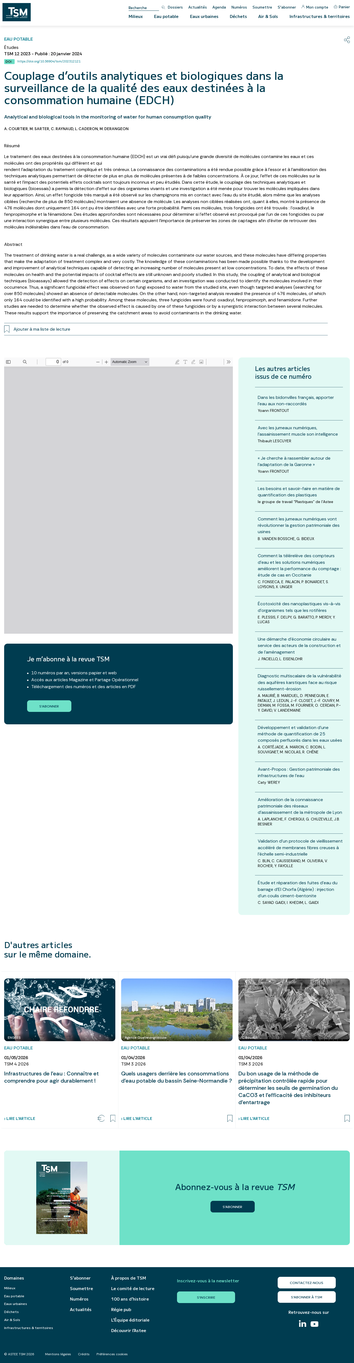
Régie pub (121, 1309)
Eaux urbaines (204, 16)
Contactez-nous (306, 1282)
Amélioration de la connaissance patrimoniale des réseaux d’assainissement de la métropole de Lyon (300, 806)
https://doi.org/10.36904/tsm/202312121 (48, 61)
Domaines (14, 1277)
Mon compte (314, 7)
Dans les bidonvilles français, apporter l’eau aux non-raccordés (296, 400)
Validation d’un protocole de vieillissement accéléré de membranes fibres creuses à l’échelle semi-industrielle (300, 847)
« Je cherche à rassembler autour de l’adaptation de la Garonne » (294, 461)
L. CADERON (86, 128)
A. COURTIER (16, 128)
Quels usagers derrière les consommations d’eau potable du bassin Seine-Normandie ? (176, 1077)
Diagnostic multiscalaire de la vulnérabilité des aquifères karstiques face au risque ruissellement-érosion (299, 682)
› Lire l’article (19, 1118)
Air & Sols (268, 16)
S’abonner (287, 7)
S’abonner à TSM (306, 1296)
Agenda (219, 7)
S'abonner (49, 706)
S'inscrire (206, 1297)
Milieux (136, 16)
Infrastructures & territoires (320, 16)
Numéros (239, 7)
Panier (342, 6)
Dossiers (175, 7)
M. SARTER (39, 128)
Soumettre (262, 7)
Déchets (238, 16)
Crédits (84, 1354)
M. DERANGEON (114, 128)
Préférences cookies (112, 1354)
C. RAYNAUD (62, 128)
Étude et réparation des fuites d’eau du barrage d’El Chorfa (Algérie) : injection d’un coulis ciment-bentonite (297, 889)
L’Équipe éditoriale (130, 1319)
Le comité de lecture (132, 1288)
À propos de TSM (128, 1277)
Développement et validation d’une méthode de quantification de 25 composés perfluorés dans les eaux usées (300, 734)
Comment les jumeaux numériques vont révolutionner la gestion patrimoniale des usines (299, 525)
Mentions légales (58, 1354)
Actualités (197, 7)
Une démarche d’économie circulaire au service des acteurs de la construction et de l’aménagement (299, 645)
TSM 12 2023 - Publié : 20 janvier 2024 (43, 54)
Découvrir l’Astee (128, 1330)
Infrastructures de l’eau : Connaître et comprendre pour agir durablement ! (51, 1077)
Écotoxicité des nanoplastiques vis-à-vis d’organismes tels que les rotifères (299, 607)
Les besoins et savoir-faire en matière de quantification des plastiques (299, 492)
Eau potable (166, 16)
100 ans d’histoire (130, 1298)
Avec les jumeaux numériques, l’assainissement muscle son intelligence (298, 431)
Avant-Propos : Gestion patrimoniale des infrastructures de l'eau (299, 772)
